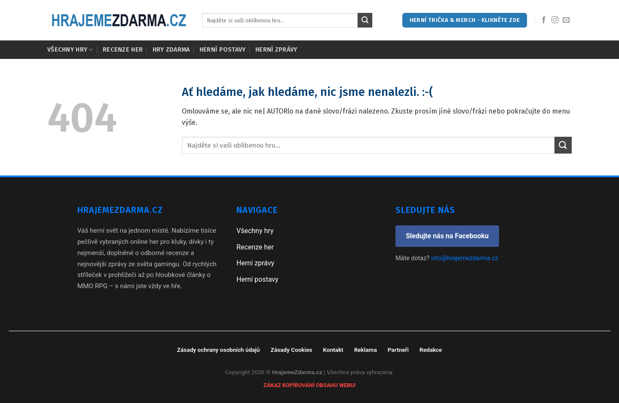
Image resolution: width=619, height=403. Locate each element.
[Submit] (365, 20)
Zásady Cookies (291, 349)
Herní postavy (222, 49)
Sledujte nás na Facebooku (447, 236)
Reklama (365, 349)
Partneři (398, 349)
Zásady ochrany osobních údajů (218, 349)
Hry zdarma (171, 49)
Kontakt (333, 349)
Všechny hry (70, 50)
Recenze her (123, 49)
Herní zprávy (276, 49)
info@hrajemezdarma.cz (464, 258)
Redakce (431, 349)
